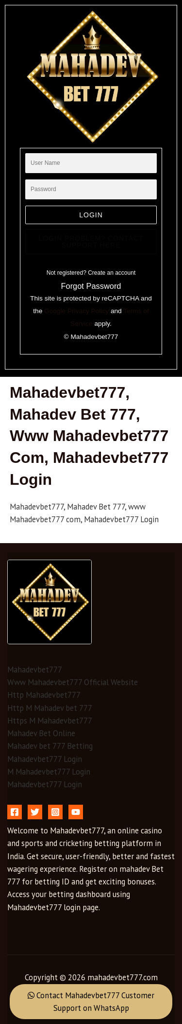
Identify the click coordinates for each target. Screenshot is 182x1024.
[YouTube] (75, 812)
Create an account (111, 272)
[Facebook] (14, 812)
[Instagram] (55, 812)
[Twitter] (35, 812)
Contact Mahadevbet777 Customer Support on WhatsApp (91, 1001)
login (91, 215)
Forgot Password (91, 286)
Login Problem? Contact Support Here (90, 241)
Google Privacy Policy (76, 311)
